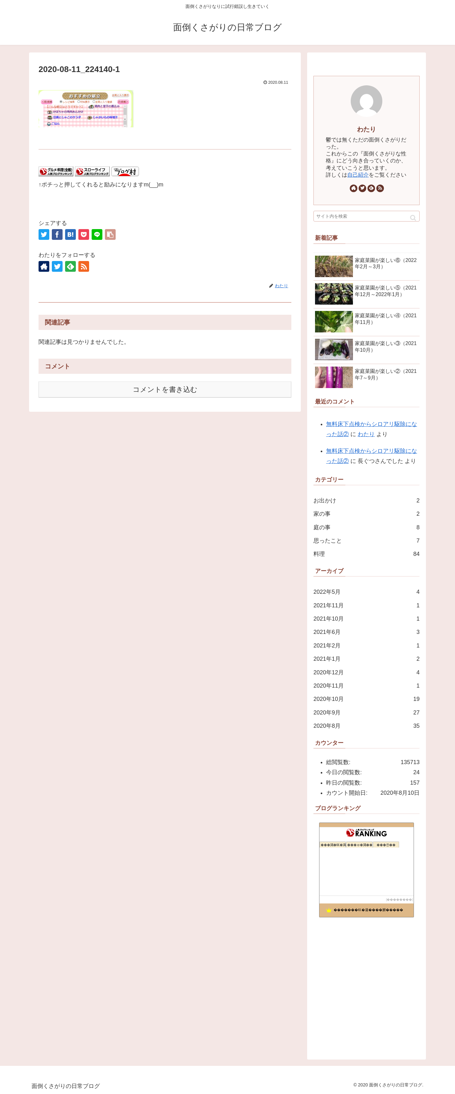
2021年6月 (366, 632)
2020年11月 (366, 686)
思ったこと (366, 541)
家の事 (366, 514)
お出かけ (366, 500)
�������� (399, 899)
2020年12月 (366, 672)
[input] (366, 216)
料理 (366, 554)
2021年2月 (366, 646)
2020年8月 (366, 726)
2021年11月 (366, 605)
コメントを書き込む (165, 389)
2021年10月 (366, 619)
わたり (366, 129)
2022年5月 (366, 592)
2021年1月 (366, 659)
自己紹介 (358, 175)
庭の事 (366, 527)
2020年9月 (366, 713)
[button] (413, 217)
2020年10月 (366, 699)
